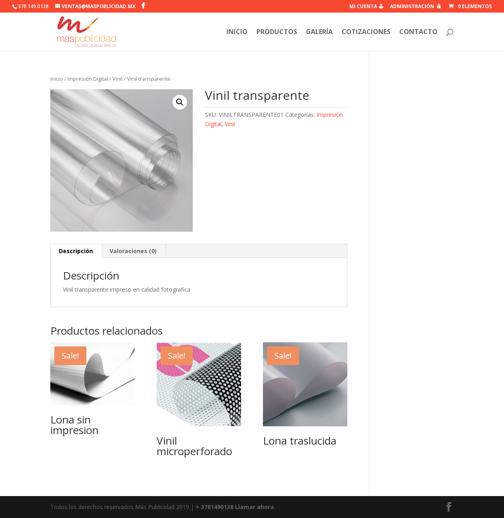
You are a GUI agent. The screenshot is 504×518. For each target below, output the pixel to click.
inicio (237, 32)
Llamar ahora (254, 507)
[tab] (76, 251)
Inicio (56, 78)
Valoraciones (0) (133, 251)
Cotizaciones (366, 32)
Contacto (418, 32)
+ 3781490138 (215, 507)
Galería (319, 32)
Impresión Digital (87, 78)
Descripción (76, 251)
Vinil (117, 78)
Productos (276, 32)
